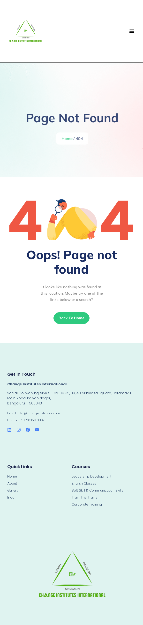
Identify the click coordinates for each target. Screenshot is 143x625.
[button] (132, 31)
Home (67, 138)
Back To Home (71, 318)
